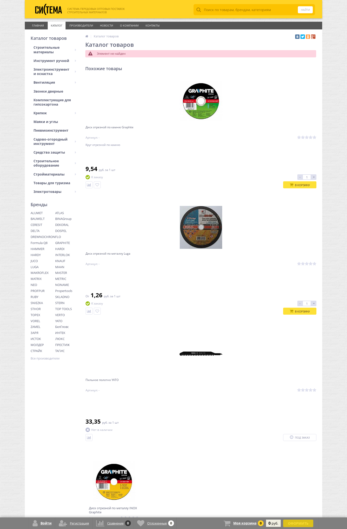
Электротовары (54, 191)
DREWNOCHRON (43, 237)
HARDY (36, 255)
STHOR (36, 309)
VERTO (60, 315)
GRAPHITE (62, 243)
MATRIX (36, 279)
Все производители (45, 358)
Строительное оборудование (54, 163)
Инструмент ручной (54, 60)
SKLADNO (62, 297)
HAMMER (37, 249)
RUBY (34, 297)
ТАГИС (60, 351)
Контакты (153, 25)
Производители (81, 25)
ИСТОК (36, 339)
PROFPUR (38, 291)
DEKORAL (62, 225)
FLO (58, 237)
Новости (106, 25)
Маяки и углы (45, 121)
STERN (60, 303)
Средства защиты (54, 152)
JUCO (34, 261)
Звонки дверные (48, 91)
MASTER (61, 273)
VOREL (35, 321)
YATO (58, 321)
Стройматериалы (54, 174)
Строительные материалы (54, 49)
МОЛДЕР (37, 345)
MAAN (59, 267)
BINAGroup (63, 219)
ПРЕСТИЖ (62, 345)
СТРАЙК (36, 351)
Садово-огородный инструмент (54, 141)
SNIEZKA (37, 303)
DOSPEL (61, 231)
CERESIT (36, 225)
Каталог (56, 25)
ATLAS (59, 213)
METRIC (60, 279)
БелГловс (62, 327)
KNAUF (60, 261)
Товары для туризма (51, 183)
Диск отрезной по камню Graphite (108, 131)
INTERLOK (62, 255)
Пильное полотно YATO (222, 129)
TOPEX (35, 315)
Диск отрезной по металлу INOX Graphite (286, 131)
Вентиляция (54, 82)
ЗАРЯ (34, 333)
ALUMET (37, 213)
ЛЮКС (60, 339)
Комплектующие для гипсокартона (52, 102)
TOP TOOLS (63, 309)
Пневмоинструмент (50, 130)
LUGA (35, 267)
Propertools (63, 291)
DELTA (35, 231)
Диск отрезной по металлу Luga (170, 129)
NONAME (62, 285)
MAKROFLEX (40, 273)
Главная (38, 25)
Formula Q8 (39, 243)
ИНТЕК (60, 333)
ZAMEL (35, 327)
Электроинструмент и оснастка (54, 71)
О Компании (129, 25)
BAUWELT (38, 219)
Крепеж (54, 113)
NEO (34, 285)
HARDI (60, 249)
